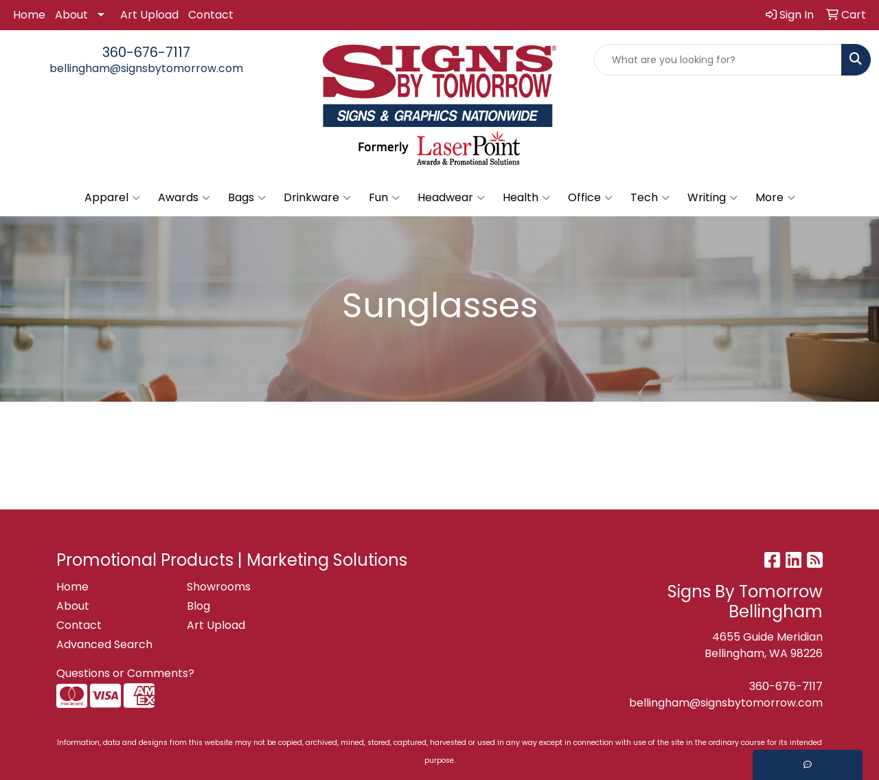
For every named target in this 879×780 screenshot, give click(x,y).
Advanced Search (104, 644)
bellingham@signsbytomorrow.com (146, 68)
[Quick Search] (718, 60)
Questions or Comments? (125, 673)
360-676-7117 (146, 52)
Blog (198, 606)
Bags (247, 198)
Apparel (112, 198)
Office (590, 198)
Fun (384, 198)
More (775, 198)
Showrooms (219, 587)
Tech (650, 198)
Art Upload (149, 15)
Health (526, 198)
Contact (210, 15)
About (71, 15)
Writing (712, 198)
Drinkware (317, 198)
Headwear (451, 198)
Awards (184, 198)
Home (29, 15)
